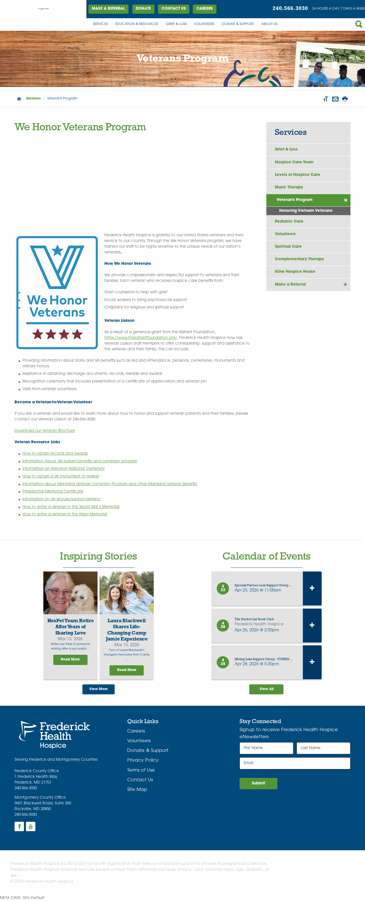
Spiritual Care (288, 247)
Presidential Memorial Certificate (53, 491)
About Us (269, 24)
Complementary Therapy (299, 259)
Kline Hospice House (295, 272)
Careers (204, 9)
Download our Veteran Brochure (45, 431)
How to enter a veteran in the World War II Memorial (71, 507)
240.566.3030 (290, 8)
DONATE (143, 9)
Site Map (137, 790)
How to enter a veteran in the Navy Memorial (65, 514)
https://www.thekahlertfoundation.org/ (140, 338)
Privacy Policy (143, 760)
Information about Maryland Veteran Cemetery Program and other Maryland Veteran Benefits (110, 484)
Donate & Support (238, 24)
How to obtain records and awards (55, 453)
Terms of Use (141, 770)
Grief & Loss (176, 24)
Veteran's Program (295, 200)
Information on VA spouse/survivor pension (61, 499)
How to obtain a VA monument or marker (61, 476)
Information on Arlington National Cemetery (64, 469)
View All (266, 689)
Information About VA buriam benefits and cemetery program (80, 461)
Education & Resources (136, 24)
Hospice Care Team (294, 162)
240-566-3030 (26, 788)
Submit (258, 783)
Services (100, 24)
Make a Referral (108, 9)
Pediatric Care (289, 221)
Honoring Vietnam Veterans (305, 211)
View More (98, 689)
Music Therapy (289, 187)
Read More (70, 659)
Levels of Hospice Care (297, 175)
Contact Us (174, 9)
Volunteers (204, 24)
